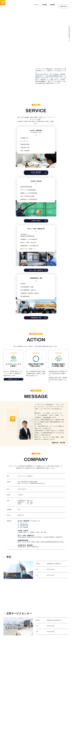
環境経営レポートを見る (12, 386)
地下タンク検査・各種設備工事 (36, 274)
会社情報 (44, 2)
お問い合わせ (64, 2)
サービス (36, 2)
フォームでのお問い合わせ (37, 703)
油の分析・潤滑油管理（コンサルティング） (36, 173)
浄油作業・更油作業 (36, 223)
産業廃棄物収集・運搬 (36, 324)
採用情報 (52, 2)
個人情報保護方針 (64, 724)
